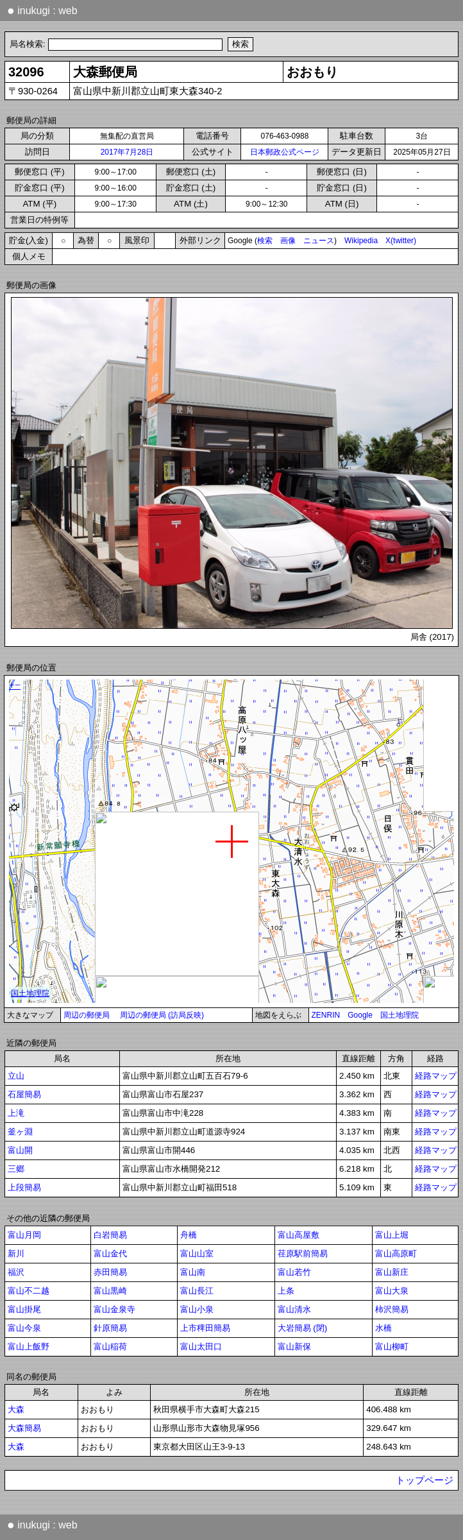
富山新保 (294, 1346)
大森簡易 (24, 1428)
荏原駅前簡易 (303, 1253)
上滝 (16, 1113)
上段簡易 (24, 1187)
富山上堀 (391, 1235)
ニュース (318, 240)
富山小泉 (197, 1309)
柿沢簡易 (391, 1309)
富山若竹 (294, 1272)
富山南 (192, 1272)
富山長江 (197, 1291)
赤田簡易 (110, 1272)
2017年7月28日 (127, 152)
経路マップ (436, 1076)
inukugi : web (42, 10)
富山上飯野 (28, 1346)
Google (360, 1015)
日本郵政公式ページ (284, 152)
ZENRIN (326, 1015)
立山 (16, 1076)
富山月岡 (24, 1235)
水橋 (383, 1328)
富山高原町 (396, 1253)
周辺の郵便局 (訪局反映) (162, 1015)
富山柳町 (391, 1346)
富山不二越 (28, 1291)
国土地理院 (399, 1015)
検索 (265, 240)
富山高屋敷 (298, 1235)
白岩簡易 (110, 1235)
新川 (16, 1253)
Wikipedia (361, 240)
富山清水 (294, 1309)
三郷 (16, 1169)
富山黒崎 (110, 1291)
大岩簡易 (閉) (303, 1328)
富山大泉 (391, 1291)
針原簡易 (110, 1328)
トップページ (424, 1480)
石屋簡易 (24, 1094)
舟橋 (188, 1235)
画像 (288, 240)
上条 (286, 1291)
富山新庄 (391, 1272)
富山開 (20, 1150)
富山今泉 (24, 1328)
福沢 (16, 1272)
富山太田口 (201, 1346)
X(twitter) (400, 240)
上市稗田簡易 (205, 1328)
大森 (16, 1409)
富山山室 (197, 1253)
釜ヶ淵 (20, 1131)
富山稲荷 (110, 1346)
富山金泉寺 (114, 1309)
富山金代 (110, 1253)
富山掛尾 (24, 1309)
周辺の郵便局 (86, 1015)
